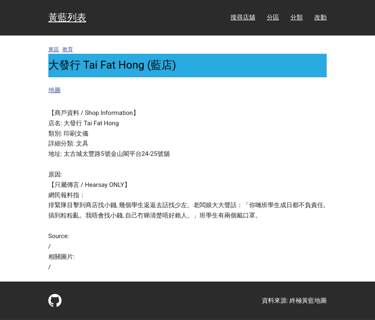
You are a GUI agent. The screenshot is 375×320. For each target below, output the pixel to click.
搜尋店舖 (242, 17)
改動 (320, 17)
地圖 (54, 90)
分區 (273, 17)
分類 (296, 17)
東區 (53, 49)
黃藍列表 (67, 17)
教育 (67, 49)
